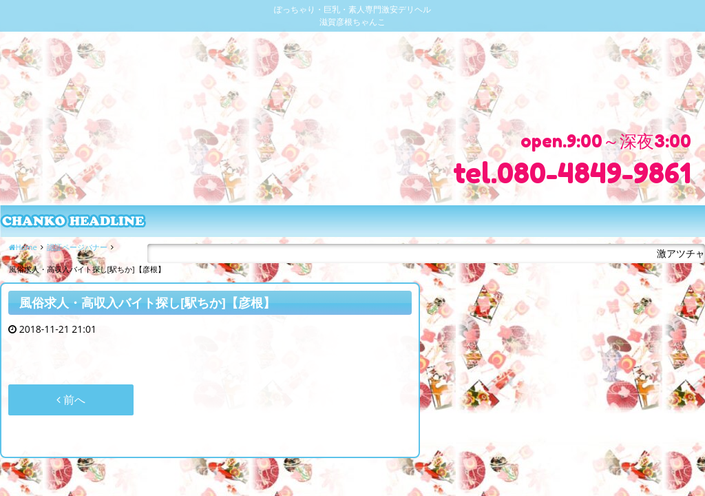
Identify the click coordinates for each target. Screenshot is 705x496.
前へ (70, 399)
